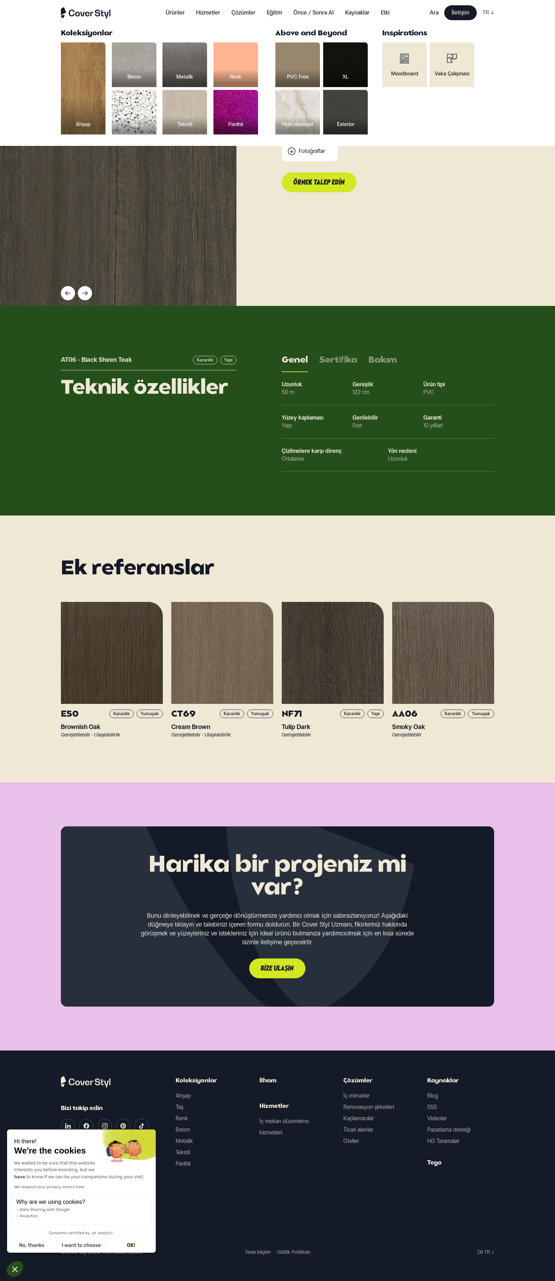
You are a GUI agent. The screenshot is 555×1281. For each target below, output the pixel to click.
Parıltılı (183, 1163)
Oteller (351, 1141)
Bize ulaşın (277, 968)
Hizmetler (208, 12)
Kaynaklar (443, 1081)
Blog (432, 1095)
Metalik (184, 1141)
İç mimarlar (356, 1095)
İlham (267, 1081)
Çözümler (357, 1081)
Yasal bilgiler (258, 1252)
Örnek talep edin (319, 182)
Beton (183, 1129)
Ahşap (183, 1095)
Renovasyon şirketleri (368, 1107)
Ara (434, 12)
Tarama (307, 136)
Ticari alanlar (358, 1129)
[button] (14, 1268)
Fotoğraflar (312, 151)
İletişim (460, 12)
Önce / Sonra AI (313, 12)
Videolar (437, 1118)
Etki (385, 12)
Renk (182, 1118)
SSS (432, 1107)
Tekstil (183, 1152)
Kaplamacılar (358, 1118)
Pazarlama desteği (448, 1129)
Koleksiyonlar (196, 1081)
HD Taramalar (443, 1141)
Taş (179, 1107)
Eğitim (274, 12)
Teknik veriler (314, 122)
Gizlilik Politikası (293, 1252)
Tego (434, 1163)
